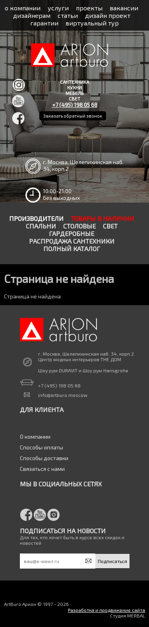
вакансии (124, 8)
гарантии (44, 23)
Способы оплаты (41, 447)
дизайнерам (31, 15)
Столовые (79, 226)
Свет (110, 226)
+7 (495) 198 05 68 (74, 104)
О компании (35, 436)
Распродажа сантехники (71, 241)
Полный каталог (71, 248)
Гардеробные (71, 233)
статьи (68, 15)
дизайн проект (107, 15)
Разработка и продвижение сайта (106, 610)
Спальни (41, 226)
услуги (58, 8)
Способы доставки (44, 458)
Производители (36, 218)
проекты (89, 8)
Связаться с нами (42, 468)
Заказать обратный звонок (72, 115)
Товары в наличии (102, 218)
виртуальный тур (92, 23)
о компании (23, 8)
